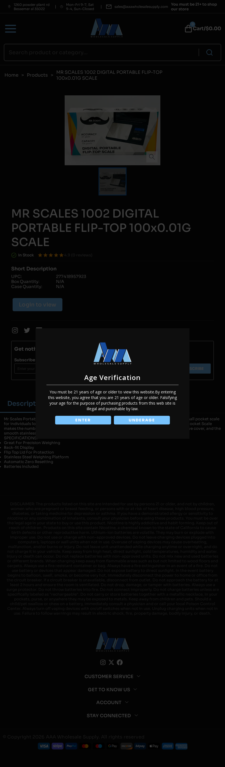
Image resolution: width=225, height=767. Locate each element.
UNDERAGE (142, 420)
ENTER (82, 420)
